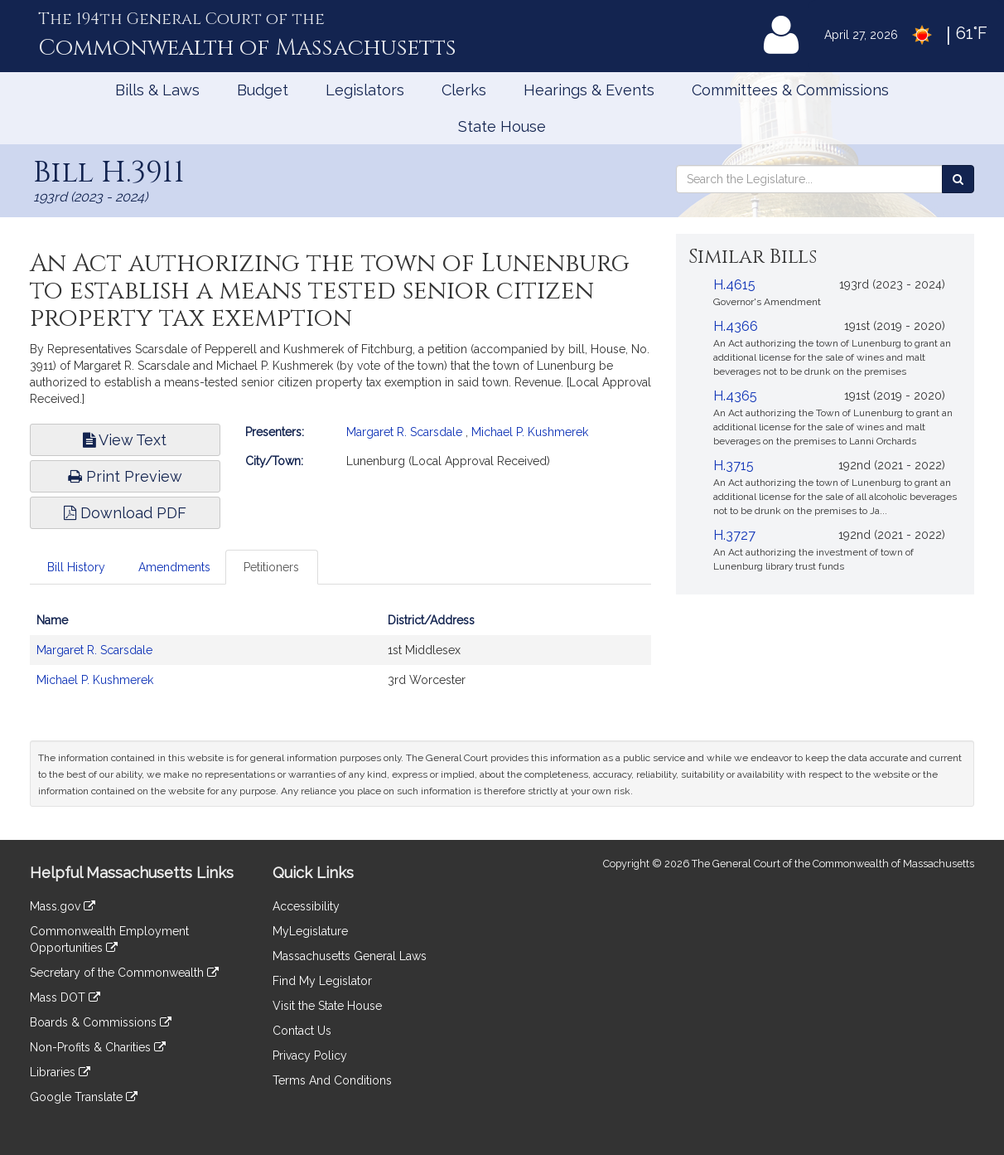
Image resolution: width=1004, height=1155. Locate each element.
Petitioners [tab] (271, 567)
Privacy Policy (310, 1055)
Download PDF (125, 513)
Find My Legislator (322, 981)
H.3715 (733, 465)
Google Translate (84, 1097)
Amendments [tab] (174, 567)
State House (502, 126)
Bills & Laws (157, 90)
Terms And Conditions (332, 1080)
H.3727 (734, 535)
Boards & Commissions (100, 1022)
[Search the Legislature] (958, 179)
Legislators (365, 90)
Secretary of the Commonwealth (124, 972)
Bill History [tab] (76, 567)
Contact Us (302, 1030)
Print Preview (125, 476)
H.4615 (734, 285)
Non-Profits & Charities (98, 1047)
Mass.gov (62, 906)
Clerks (464, 90)
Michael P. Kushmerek (529, 432)
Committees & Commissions (790, 90)
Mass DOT (65, 997)
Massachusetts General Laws (350, 956)
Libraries (60, 1072)
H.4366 (735, 326)
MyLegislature (310, 931)
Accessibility (306, 906)
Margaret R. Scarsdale (404, 432)
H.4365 (735, 396)
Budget (262, 90)
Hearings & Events (589, 90)
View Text (125, 440)
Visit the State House (327, 1005)
